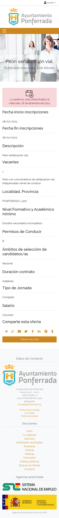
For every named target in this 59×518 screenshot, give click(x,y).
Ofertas (29, 450)
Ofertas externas (29, 461)
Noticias (29, 453)
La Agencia (29, 434)
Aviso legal (29, 413)
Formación (29, 457)
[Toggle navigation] (4, 31)
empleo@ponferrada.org (29, 404)
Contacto (29, 469)
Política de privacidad (29, 410)
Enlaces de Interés (29, 465)
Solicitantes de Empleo (29, 442)
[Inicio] (29, 15)
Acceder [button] (49, 3)
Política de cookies (29, 416)
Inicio (30, 431)
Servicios (29, 438)
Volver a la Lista (29, 339)
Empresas (29, 446)
